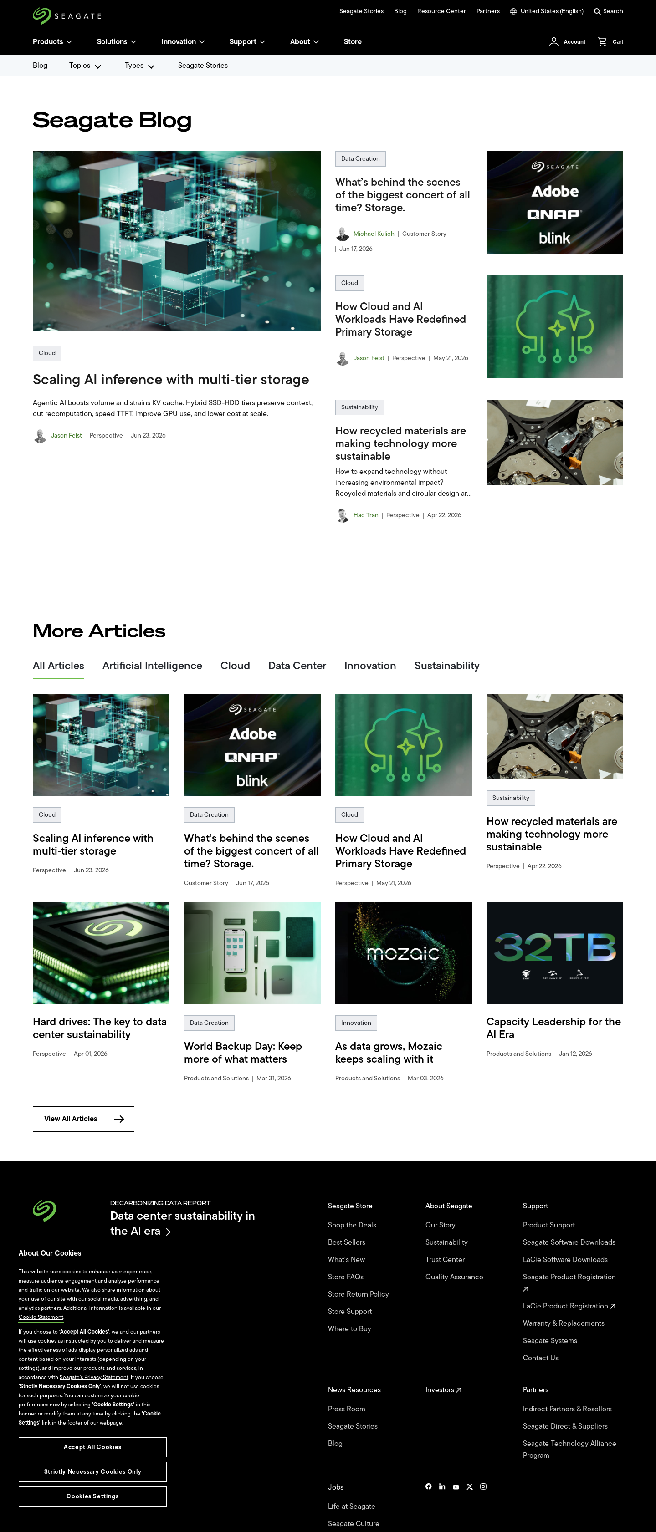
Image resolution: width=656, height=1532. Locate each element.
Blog (397, 11)
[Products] (70, 42)
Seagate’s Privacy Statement (95, 1392)
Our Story (442, 1219)
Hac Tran (366, 515)
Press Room (349, 1375)
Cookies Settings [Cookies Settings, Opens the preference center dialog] (92, 1496)
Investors (443, 1360)
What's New (348, 1247)
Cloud (47, 353)
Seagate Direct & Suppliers (568, 1389)
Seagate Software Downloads (552, 1237)
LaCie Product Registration (570, 1290)
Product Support (550, 1219)
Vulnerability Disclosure (192, 1519)
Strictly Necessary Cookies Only (92, 1471)
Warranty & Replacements (566, 1304)
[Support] (269, 42)
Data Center (292, 665)
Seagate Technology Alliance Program (569, 1407)
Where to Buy (351, 1301)
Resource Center (438, 11)
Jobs (336, 1439)
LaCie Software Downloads (568, 1255)
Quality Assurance (455, 1260)
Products (48, 42)
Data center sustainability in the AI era (182, 1223)
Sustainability (360, 407)
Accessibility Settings (301, 1519)
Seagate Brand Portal (594, 1519)
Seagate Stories (358, 11)
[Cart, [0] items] (607, 42)
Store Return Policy (360, 1274)
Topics (79, 65)
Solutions (119, 42)
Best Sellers (348, 1233)
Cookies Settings (247, 1519)
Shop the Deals (355, 1219)
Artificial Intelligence (150, 665)
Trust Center (446, 1247)
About (312, 42)
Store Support (351, 1288)
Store (361, 42)
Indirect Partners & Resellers (570, 1375)
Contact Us (542, 1331)
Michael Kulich (374, 234)
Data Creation (360, 159)
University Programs (361, 1482)
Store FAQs (348, 1260)
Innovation (188, 42)
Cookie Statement (40, 1348)
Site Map (547, 1519)
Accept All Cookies (92, 1447)
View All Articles (85, 1119)
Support (249, 42)
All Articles (58, 665)
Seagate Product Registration (571, 1272)
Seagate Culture (355, 1468)
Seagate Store (352, 1204)
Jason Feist (67, 435)
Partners (485, 11)
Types (134, 65)
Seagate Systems (552, 1318)
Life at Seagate (353, 1454)
